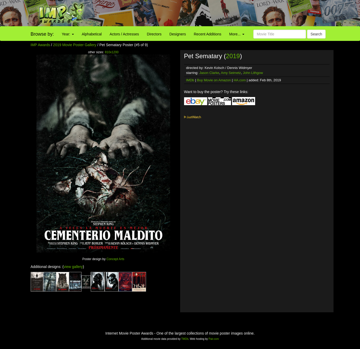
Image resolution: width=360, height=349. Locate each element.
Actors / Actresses (124, 34)
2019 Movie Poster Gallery (74, 45)
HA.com (240, 80)
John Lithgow (253, 73)
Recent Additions (207, 34)
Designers (177, 34)
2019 (233, 56)
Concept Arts (115, 259)
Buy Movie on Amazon (214, 80)
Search (316, 34)
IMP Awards (40, 45)
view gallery (73, 267)
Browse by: (42, 34)
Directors (154, 34)
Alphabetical (92, 34)
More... (236, 34)
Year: (68, 34)
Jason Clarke (209, 73)
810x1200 (112, 52)
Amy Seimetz (231, 73)
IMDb (190, 80)
